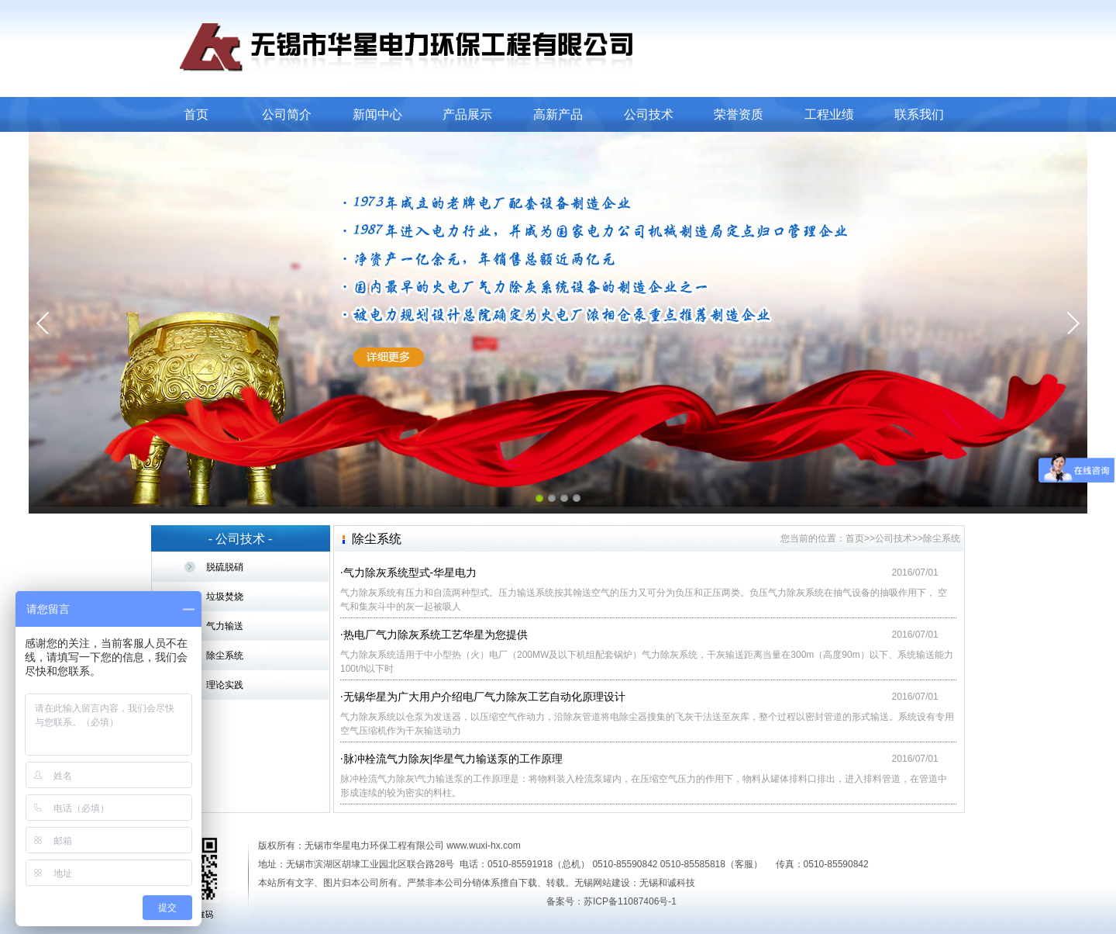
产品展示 (467, 114)
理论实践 (224, 685)
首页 (196, 114)
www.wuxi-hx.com (483, 845)
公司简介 (287, 114)
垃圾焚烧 (224, 596)
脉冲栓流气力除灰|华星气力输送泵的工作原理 (453, 758)
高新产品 (558, 114)
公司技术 (648, 114)
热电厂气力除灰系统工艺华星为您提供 (435, 634)
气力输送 (224, 626)
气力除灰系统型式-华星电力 (410, 572)
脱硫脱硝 (224, 567)
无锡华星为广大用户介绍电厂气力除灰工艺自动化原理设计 (484, 696)
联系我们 (919, 114)
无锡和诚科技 (667, 882)
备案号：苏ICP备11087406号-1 (611, 901)
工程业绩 (829, 114)
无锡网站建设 (602, 882)
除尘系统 (224, 655)
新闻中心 (377, 114)
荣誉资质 (738, 114)
